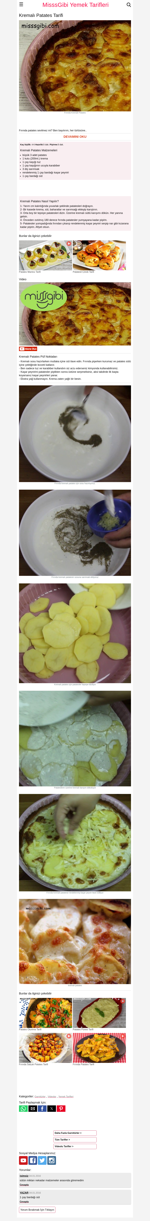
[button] (75, 137)
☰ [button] (21, 4)
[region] (75, 121)
